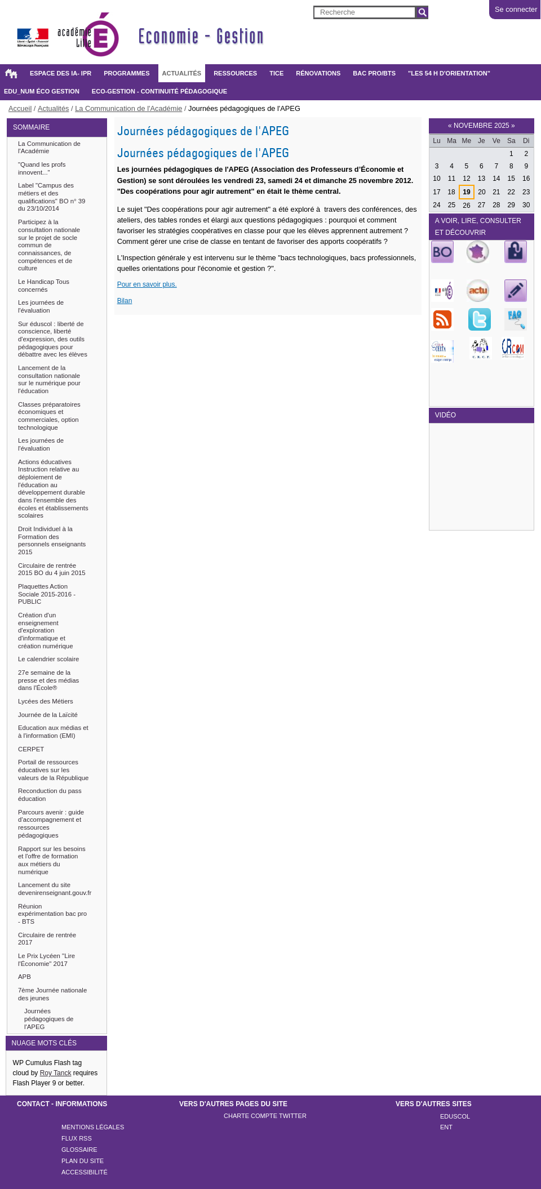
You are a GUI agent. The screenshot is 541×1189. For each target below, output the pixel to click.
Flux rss (76, 1138)
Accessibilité (84, 1172)
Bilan (124, 301)
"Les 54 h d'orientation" (449, 73)
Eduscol (455, 1116)
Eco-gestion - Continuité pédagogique (159, 91)
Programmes (126, 73)
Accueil (10, 73)
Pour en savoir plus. (147, 284)
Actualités (182, 73)
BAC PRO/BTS (374, 73)
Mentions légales (92, 1127)
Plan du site (82, 1160)
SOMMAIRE (31, 127)
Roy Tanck (56, 1073)
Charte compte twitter (265, 1115)
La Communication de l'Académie (128, 108)
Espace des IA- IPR (60, 73)
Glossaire (79, 1149)
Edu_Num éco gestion (41, 91)
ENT (446, 1127)
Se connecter (516, 9)
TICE (276, 73)
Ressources (235, 73)
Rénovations (318, 73)
